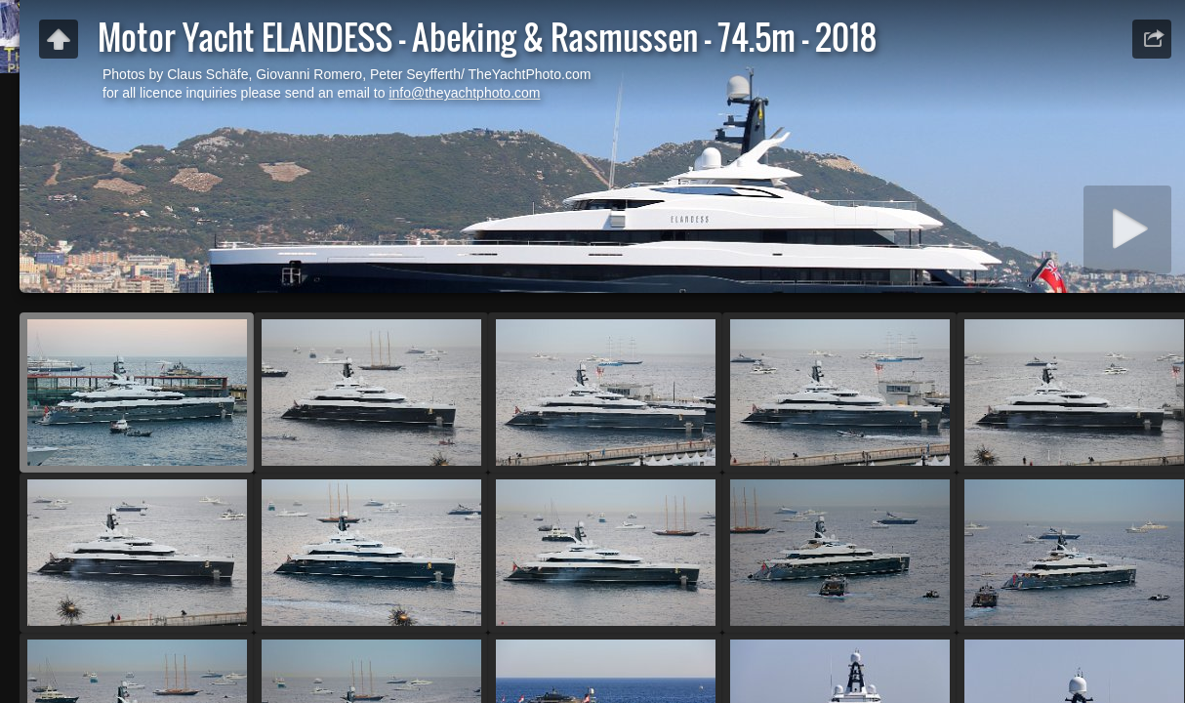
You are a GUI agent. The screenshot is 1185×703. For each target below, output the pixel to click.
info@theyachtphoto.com (464, 93)
